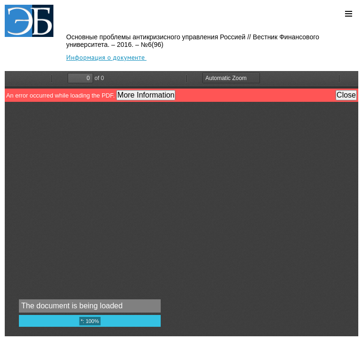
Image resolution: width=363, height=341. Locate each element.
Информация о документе (106, 57)
